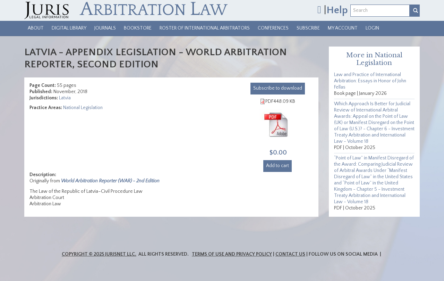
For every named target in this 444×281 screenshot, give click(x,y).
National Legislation (83, 107)
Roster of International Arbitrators (205, 28)
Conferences (273, 28)
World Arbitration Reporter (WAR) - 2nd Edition (110, 181)
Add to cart (277, 165)
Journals (105, 28)
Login (372, 28)
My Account (343, 28)
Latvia (65, 98)
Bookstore (138, 28)
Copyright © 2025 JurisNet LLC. (99, 254)
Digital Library (69, 28)
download (277, 88)
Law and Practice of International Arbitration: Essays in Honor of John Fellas (370, 81)
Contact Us (290, 254)
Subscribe (308, 28)
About (36, 28)
